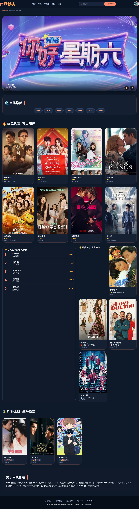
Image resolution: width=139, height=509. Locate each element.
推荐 (34, 4)
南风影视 (5, 10)
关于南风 (48, 501)
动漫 (59, 4)
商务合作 (79, 501)
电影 (40, 4)
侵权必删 (69, 501)
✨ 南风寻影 (110, 4)
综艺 (53, 4)
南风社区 (90, 501)
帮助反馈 (59, 501)
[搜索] (92, 4)
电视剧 (46, 4)
